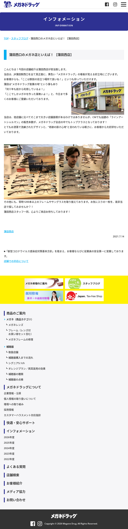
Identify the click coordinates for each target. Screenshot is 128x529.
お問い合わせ (16, 500)
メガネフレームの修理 (20, 339)
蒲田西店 (9, 231)
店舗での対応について (16, 261)
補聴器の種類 (15, 374)
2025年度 (9, 442)
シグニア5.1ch (16, 363)
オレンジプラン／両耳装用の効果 (26, 368)
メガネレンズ (15, 324)
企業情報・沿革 (12, 393)
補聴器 (10, 346)
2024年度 (9, 448)
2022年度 (9, 459)
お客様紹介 (14, 483)
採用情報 (9, 409)
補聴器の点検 (15, 379)
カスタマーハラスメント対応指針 (22, 415)
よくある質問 (16, 467)
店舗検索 (13, 475)
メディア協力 (16, 491)
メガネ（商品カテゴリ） (19, 319)
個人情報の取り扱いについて (20, 398)
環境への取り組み (14, 404)
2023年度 (9, 453)
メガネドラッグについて (24, 387)
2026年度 (9, 437)
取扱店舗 (13, 352)
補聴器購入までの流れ (20, 357)
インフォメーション (21, 431)
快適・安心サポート (21, 423)
